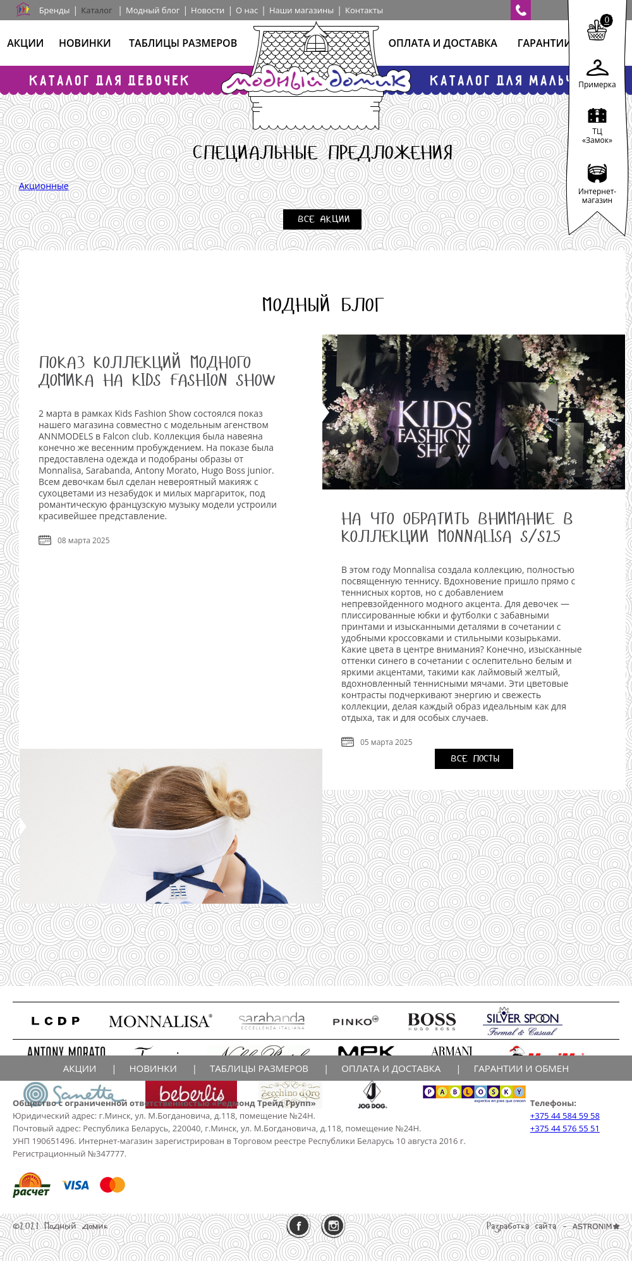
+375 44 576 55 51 (565, 1128)
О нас (247, 10)
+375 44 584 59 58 (565, 1115)
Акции (25, 43)
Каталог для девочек (110, 80)
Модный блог (152, 10)
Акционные (44, 186)
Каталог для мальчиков (521, 80)
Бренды (54, 10)
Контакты (364, 10)
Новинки (85, 43)
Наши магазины (301, 10)
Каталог (96, 10)
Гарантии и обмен (521, 1068)
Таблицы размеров (183, 43)
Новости (207, 10)
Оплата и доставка (442, 43)
